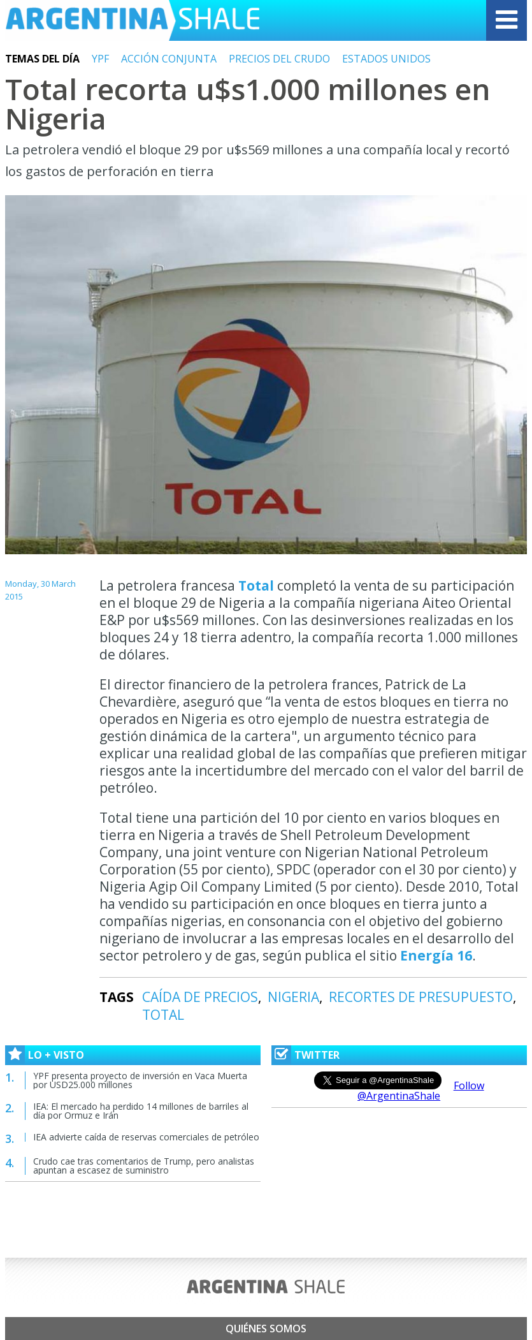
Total (256, 585)
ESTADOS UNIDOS (386, 59)
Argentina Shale (132, 20)
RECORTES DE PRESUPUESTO (421, 997)
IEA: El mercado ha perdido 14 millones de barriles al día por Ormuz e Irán (140, 1110)
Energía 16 (436, 955)
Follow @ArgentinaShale (420, 1091)
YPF (100, 59)
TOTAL (163, 1015)
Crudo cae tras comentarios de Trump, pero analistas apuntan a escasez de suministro (143, 1165)
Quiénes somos (266, 1329)
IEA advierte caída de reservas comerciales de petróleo (146, 1137)
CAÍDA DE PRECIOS (200, 997)
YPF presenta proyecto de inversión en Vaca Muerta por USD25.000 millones (140, 1080)
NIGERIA (293, 997)
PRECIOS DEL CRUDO (279, 59)
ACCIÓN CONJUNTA (169, 59)
